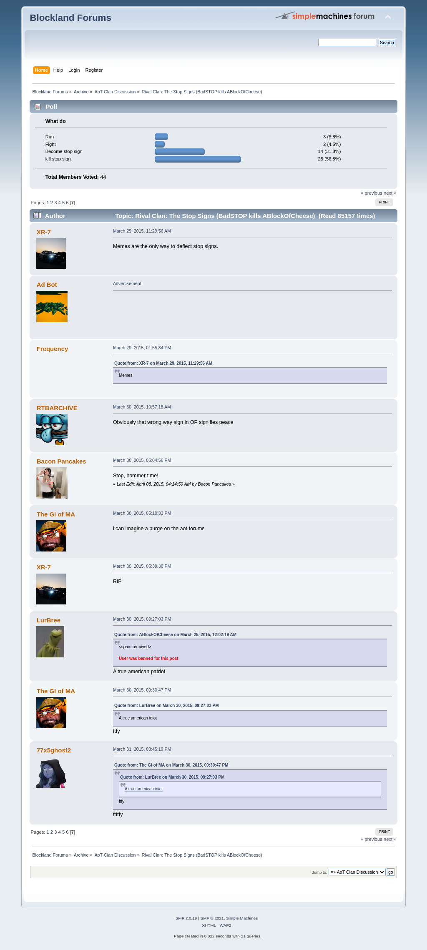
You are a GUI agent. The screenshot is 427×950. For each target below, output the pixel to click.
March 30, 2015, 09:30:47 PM (142, 689)
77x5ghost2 (54, 750)
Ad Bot (47, 284)
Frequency (52, 348)
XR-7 (44, 232)
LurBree (48, 620)
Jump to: (319, 872)
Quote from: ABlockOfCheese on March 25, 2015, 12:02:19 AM (175, 634)
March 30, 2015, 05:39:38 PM (142, 566)
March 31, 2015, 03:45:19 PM (142, 749)
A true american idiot (144, 789)
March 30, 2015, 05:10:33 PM (142, 513)
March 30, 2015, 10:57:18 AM (142, 406)
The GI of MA (56, 514)
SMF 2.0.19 (186, 918)
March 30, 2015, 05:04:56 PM (142, 460)
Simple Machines (242, 918)
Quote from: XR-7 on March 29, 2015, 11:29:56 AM (163, 363)
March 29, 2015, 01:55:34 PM (142, 347)
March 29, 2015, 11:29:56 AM (142, 230)
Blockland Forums (70, 18)
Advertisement (127, 283)
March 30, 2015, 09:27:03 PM (142, 619)
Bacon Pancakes (61, 461)
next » (390, 193)
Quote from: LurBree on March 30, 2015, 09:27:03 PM (166, 705)
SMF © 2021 (212, 918)
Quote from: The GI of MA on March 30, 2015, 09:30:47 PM (171, 765)
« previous (371, 193)
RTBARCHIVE (57, 407)
